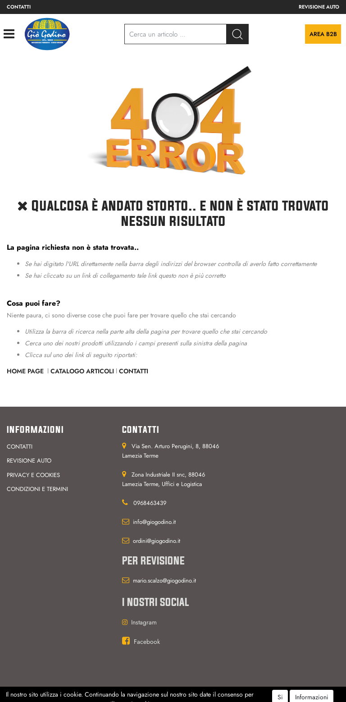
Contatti (19, 6)
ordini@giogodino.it (156, 541)
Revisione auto (319, 6)
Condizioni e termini (37, 489)
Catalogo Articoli (82, 371)
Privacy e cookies (33, 475)
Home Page (26, 371)
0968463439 (149, 503)
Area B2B (323, 34)
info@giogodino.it (154, 522)
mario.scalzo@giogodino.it (164, 580)
